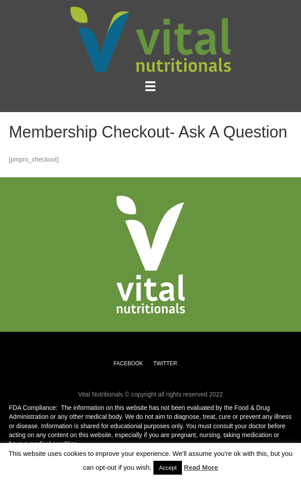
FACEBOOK (128, 363)
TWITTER (165, 363)
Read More (201, 467)
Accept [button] (168, 467)
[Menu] (150, 86)
